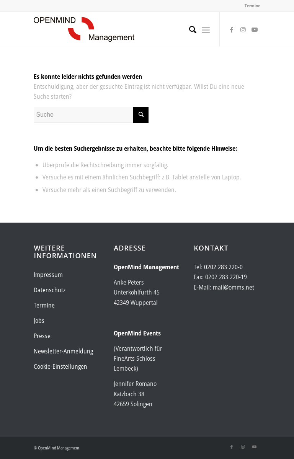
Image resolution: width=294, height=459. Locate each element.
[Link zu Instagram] (243, 29)
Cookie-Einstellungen (60, 366)
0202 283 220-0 (223, 267)
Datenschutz (49, 290)
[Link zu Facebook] (231, 29)
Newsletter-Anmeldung (63, 351)
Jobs (39, 320)
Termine (252, 5)
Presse (42, 336)
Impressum (48, 274)
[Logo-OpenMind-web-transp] (84, 29)
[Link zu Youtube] (254, 29)
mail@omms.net (233, 287)
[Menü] (206, 29)
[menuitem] (188, 29)
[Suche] (188, 29)
